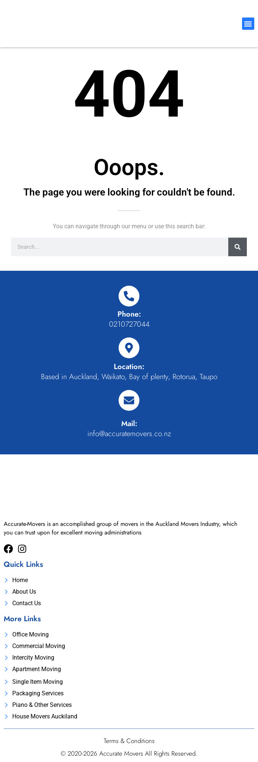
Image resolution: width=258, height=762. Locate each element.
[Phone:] (129, 296)
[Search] (237, 247)
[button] (248, 24)
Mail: (129, 423)
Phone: (129, 314)
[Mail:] (129, 400)
